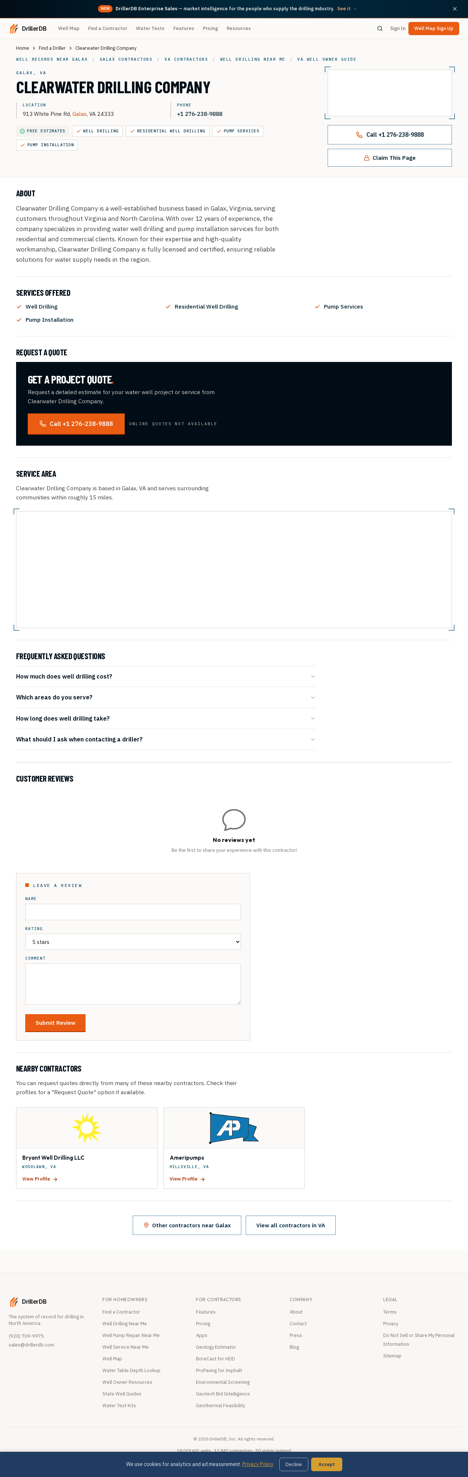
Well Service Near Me (125, 1347)
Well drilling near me (253, 59)
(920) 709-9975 (26, 1336)
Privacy (390, 1324)
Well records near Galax (52, 59)
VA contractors (186, 59)
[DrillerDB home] (27, 28)
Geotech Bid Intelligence (223, 1394)
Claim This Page (390, 157)
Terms (390, 1312)
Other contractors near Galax (187, 1225)
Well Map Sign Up (433, 28)
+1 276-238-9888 (199, 113)
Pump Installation (47, 145)
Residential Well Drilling (167, 131)
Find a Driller (52, 48)
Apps (201, 1335)
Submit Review (55, 1022)
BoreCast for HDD (215, 1359)
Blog (294, 1347)
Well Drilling (97, 131)
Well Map (68, 28)
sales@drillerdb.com (31, 1345)
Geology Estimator (216, 1347)
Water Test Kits (119, 1405)
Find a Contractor (107, 28)
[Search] (380, 28)
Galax (79, 113)
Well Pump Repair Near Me (131, 1335)
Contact (298, 1324)
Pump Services (237, 131)
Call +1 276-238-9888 (390, 134)
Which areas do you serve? (166, 697)
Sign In (397, 28)
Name (31, 898)
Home (22, 48)
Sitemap (392, 1356)
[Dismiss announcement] (455, 9)
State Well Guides (121, 1394)
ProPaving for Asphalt (219, 1370)
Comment (35, 958)
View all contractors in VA (290, 1225)
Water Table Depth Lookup (131, 1370)
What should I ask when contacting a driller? (166, 739)
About (296, 1312)
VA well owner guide (326, 59)
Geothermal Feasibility (220, 1405)
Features (183, 28)
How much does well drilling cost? (166, 676)
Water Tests (150, 28)
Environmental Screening (223, 1382)
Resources (239, 28)
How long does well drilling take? (166, 718)
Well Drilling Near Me (124, 1324)
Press (296, 1335)
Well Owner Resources (127, 1382)
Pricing (210, 28)
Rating (34, 928)
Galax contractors (126, 59)
